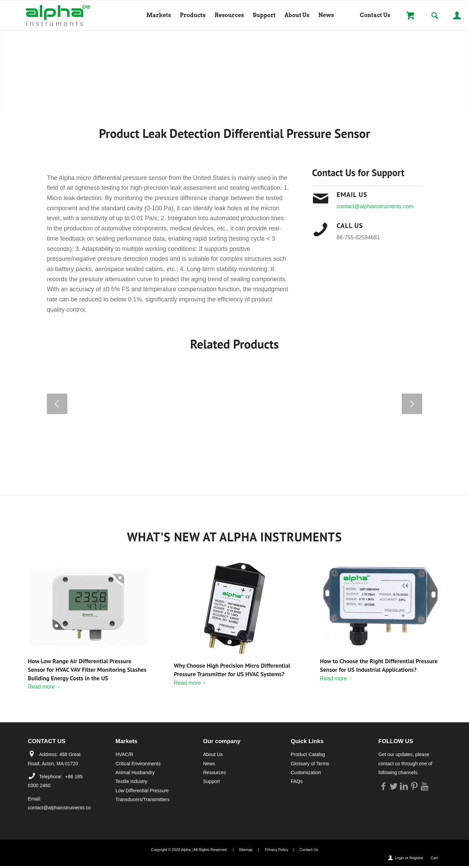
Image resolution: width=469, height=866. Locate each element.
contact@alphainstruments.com (374, 206)
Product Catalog (308, 754)
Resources (214, 772)
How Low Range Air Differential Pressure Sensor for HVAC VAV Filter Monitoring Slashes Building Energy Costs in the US (87, 669)
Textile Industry (131, 781)
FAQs (297, 781)
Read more (45, 687)
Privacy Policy (276, 850)
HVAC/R (124, 754)
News (209, 763)
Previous (57, 404)
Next (412, 404)
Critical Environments (138, 763)
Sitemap (245, 850)
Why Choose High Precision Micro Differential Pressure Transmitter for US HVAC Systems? (232, 670)
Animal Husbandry (134, 772)
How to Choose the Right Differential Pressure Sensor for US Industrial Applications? (379, 665)
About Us (213, 754)
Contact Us (309, 850)
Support (211, 781)
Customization (306, 772)
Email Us (351, 194)
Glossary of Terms (310, 763)
